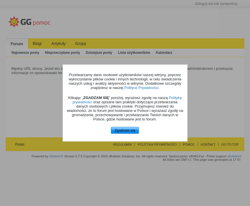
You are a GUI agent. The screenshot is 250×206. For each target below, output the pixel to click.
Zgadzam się (125, 130)
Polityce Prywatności (141, 87)
